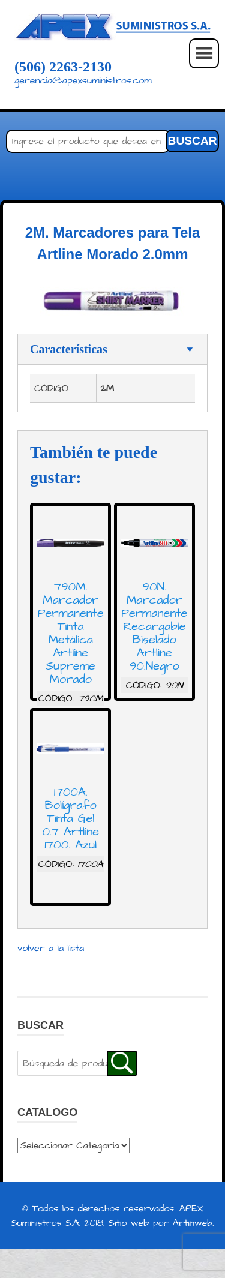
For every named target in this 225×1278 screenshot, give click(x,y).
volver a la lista (50, 948)
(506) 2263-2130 (63, 66)
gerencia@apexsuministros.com (83, 80)
